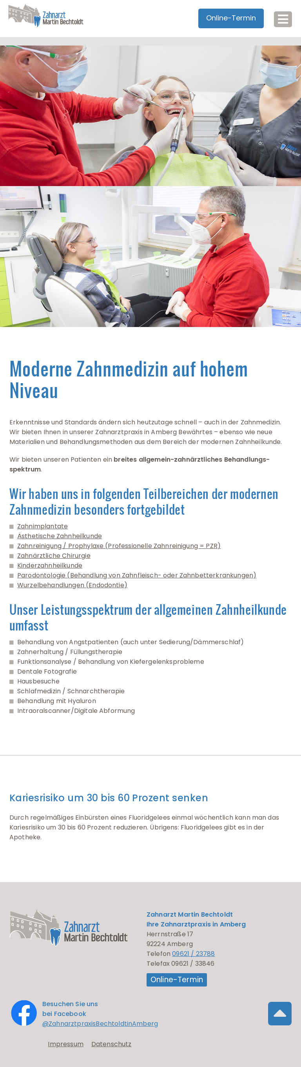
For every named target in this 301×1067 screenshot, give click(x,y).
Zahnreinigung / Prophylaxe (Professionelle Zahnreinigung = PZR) (119, 545)
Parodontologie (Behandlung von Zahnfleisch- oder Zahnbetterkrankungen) (136, 575)
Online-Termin (176, 979)
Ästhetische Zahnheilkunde (59, 536)
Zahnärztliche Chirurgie (54, 555)
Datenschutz (111, 1044)
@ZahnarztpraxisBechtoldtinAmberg (100, 1023)
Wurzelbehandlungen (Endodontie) (72, 585)
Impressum (65, 1044)
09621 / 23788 (193, 953)
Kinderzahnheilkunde (49, 565)
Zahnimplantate (42, 526)
